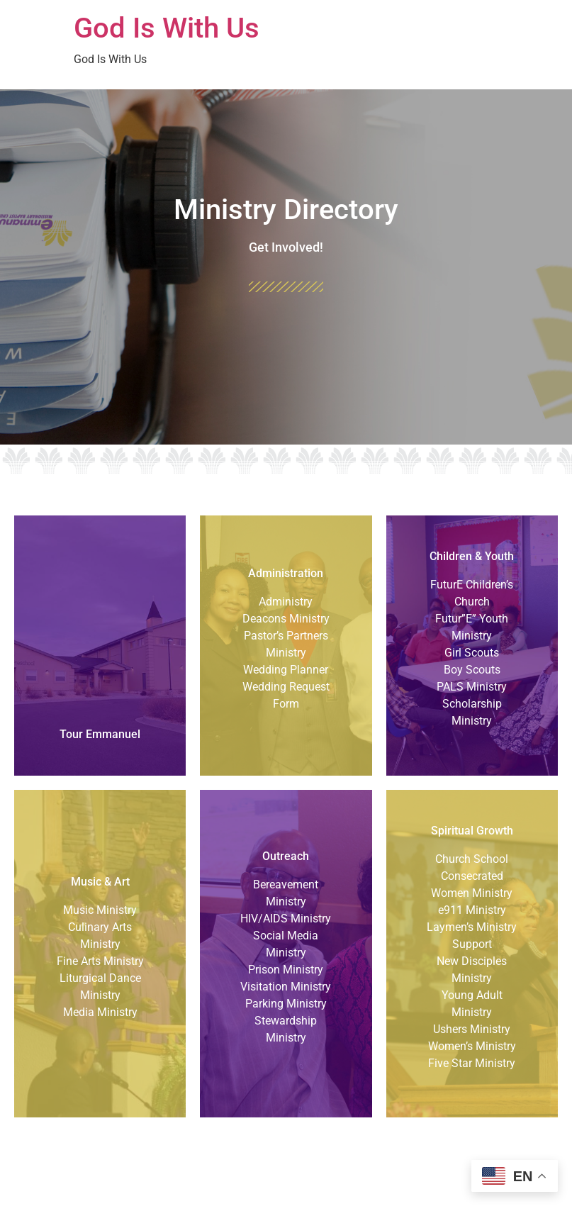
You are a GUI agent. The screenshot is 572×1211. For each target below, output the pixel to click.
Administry (286, 601)
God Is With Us (166, 28)
